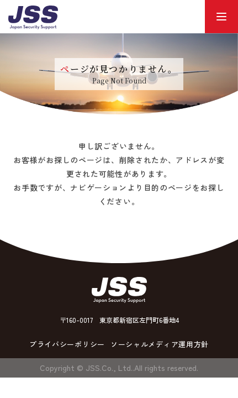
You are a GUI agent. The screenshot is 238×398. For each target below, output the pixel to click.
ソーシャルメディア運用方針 (159, 344)
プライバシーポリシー (67, 344)
